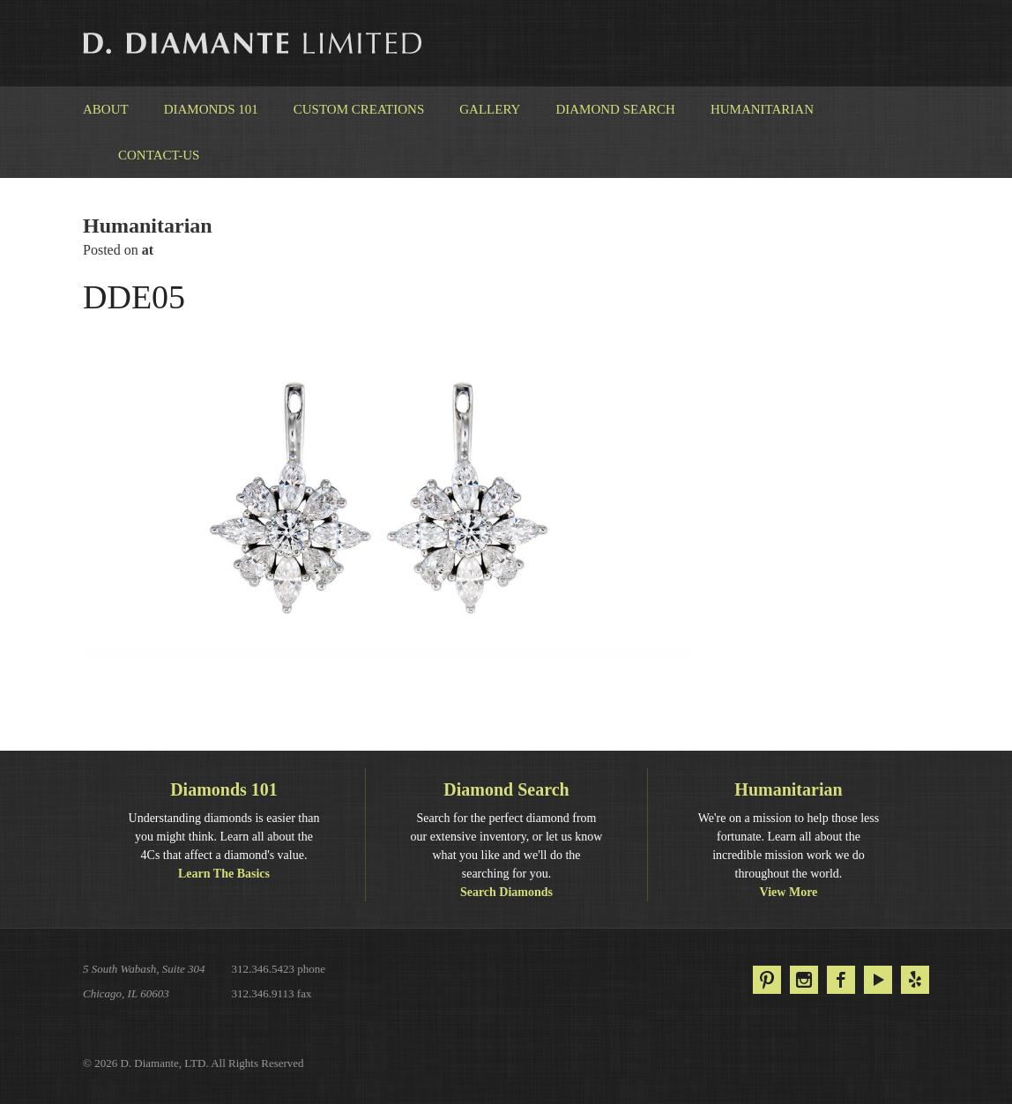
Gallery (489, 109)
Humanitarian (762, 109)
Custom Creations (359, 109)
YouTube (878, 980)
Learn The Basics (224, 873)
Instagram (804, 980)
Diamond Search (614, 109)
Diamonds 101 (211, 109)
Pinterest (767, 980)
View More (789, 892)
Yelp (915, 980)
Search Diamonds (506, 892)
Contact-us (158, 155)
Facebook (841, 980)
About (106, 109)
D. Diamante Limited (253, 43)
